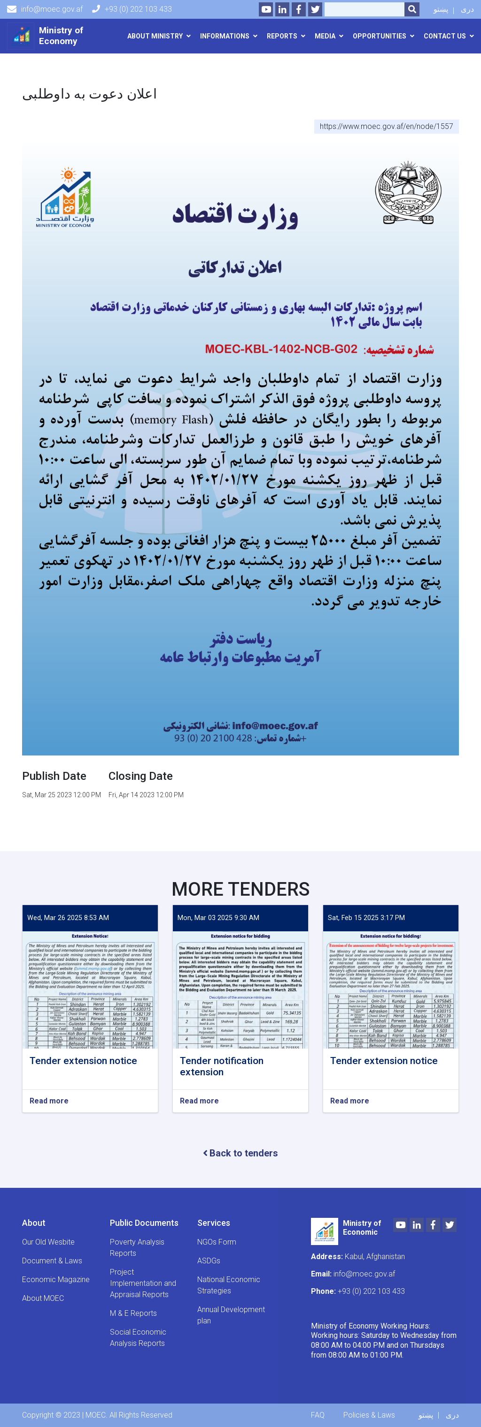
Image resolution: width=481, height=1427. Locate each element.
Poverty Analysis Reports (137, 1248)
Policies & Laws (369, 1415)
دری (467, 9)
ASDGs (208, 1260)
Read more (49, 1101)
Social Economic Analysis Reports (138, 1338)
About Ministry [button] (155, 36)
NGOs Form (216, 1242)
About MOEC (43, 1298)
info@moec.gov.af (45, 9)
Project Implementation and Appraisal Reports (143, 1283)
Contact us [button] (445, 36)
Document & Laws (52, 1260)
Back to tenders (240, 1153)
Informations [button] (224, 36)
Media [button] (325, 36)
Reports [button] (282, 36)
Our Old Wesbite (48, 1242)
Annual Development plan (231, 1315)
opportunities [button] (379, 36)
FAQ (318, 1415)
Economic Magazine (56, 1279)
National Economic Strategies (228, 1285)
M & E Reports (133, 1313)
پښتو (441, 9)
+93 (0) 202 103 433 (132, 9)
